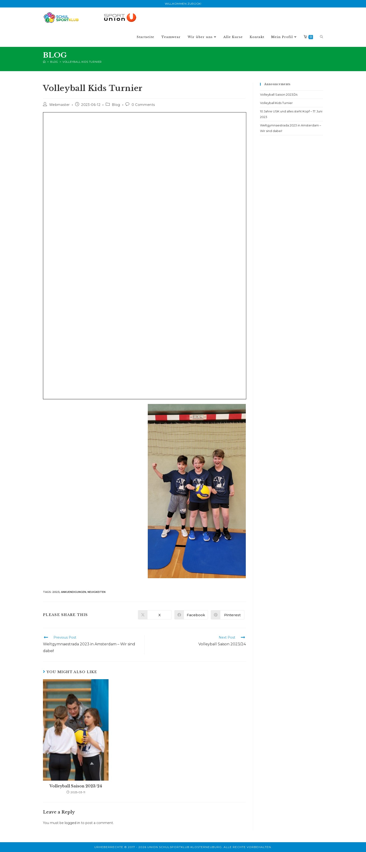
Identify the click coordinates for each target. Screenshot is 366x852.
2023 (56, 592)
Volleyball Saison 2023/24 (75, 786)
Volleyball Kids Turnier (82, 61)
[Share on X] (155, 614)
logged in (72, 823)
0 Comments (143, 105)
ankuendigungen (73, 592)
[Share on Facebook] (191, 614)
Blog (116, 105)
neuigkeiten (97, 592)
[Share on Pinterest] (227, 614)
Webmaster (59, 105)
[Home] (44, 61)
